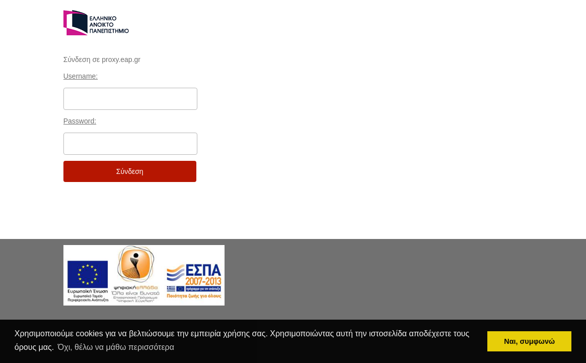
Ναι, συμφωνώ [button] (529, 341)
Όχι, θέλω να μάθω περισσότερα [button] (116, 347)
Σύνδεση (129, 171)
